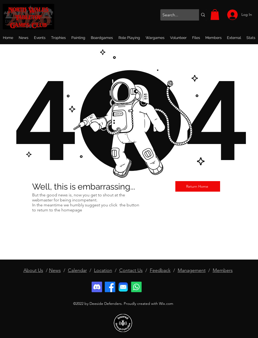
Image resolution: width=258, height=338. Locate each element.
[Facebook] (110, 287)
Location (103, 270)
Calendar (77, 270)
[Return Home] (197, 186)
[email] (123, 287)
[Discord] (97, 287)
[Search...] (175, 15)
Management (192, 270)
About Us (33, 270)
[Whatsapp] (136, 287)
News (55, 270)
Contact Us (131, 270)
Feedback (160, 270)
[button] (214, 14)
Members (223, 270)
